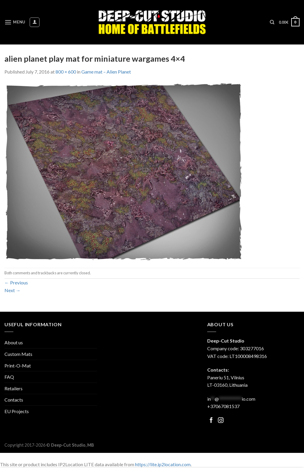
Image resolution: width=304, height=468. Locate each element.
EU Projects (16, 411)
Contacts (13, 399)
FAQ (9, 377)
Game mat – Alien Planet (106, 71)
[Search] (272, 22)
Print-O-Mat (17, 365)
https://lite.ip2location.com (163, 464)
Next (12, 290)
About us (13, 342)
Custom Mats (18, 354)
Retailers (13, 388)
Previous (16, 282)
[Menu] (14, 22)
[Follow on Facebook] (211, 421)
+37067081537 (223, 406)
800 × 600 (66, 71)
